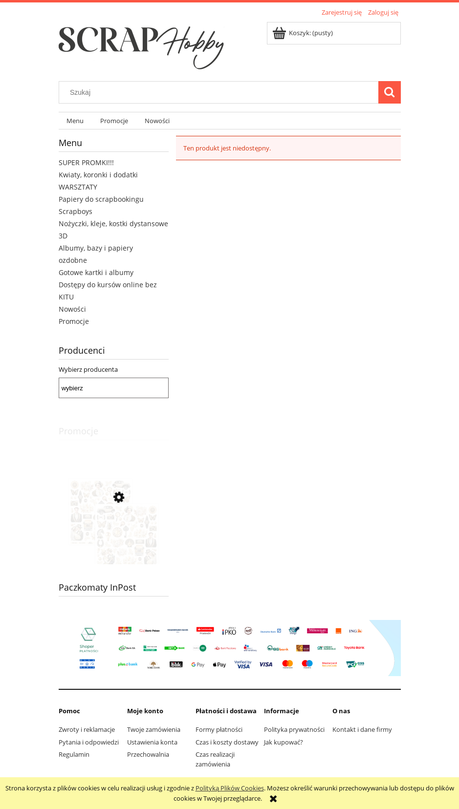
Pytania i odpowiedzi (89, 742)
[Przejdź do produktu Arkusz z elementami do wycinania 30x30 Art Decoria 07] (113, 541)
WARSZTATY (78, 187)
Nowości (72, 309)
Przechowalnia (148, 754)
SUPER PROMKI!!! (86, 162)
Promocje (74, 321)
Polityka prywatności (294, 729)
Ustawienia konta (152, 742)
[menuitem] (75, 120)
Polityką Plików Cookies (230, 788)
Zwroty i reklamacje (87, 729)
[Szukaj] (389, 92)
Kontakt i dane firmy (362, 729)
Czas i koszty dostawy (227, 742)
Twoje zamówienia (153, 729)
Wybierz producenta (88, 369)
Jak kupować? (283, 742)
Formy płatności (219, 729)
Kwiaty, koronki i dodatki (98, 174)
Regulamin (74, 754)
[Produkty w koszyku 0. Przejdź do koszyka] (303, 32)
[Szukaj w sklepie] (220, 92)
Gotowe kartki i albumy (96, 272)
